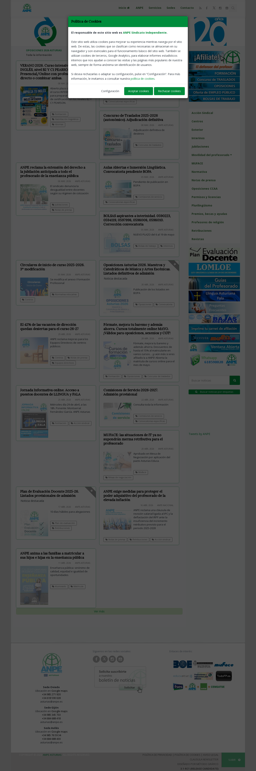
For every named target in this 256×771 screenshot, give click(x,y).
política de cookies (143, 79)
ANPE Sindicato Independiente (145, 32)
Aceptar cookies (138, 91)
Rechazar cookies (169, 91)
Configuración (110, 91)
